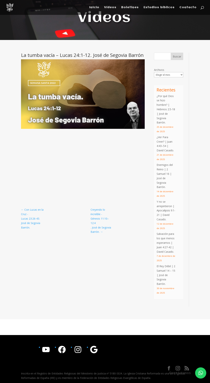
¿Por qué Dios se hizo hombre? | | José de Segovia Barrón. (166, 109)
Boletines (130, 7)
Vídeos (110, 7)
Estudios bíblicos (159, 7)
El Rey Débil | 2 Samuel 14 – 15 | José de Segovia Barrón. (166, 275)
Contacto (188, 7)
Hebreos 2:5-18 (166, 109)
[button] (200, 373)
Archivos (159, 70)
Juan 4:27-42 (164, 247)
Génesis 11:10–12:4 (100, 221)
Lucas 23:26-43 (30, 218)
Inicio (94, 7)
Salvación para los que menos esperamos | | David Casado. (165, 242)
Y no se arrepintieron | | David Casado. (166, 210)
